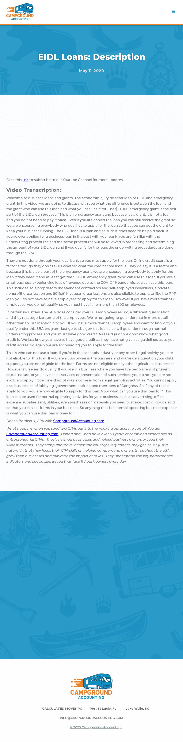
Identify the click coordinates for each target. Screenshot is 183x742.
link (26, 180)
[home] (20, 12)
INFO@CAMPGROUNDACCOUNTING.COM (91, 718)
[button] (174, 12)
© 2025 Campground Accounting (96, 727)
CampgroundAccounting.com (78, 421)
